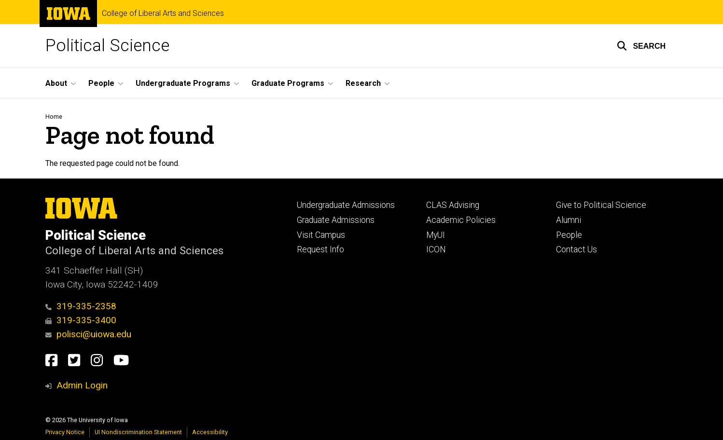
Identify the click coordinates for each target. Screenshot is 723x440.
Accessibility (210, 432)
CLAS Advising (452, 205)
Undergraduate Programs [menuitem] (183, 83)
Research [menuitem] (363, 83)
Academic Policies (461, 220)
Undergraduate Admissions (346, 205)
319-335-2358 (80, 306)
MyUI (435, 235)
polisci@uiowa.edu (88, 334)
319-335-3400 (80, 320)
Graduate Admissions (336, 220)
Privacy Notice (64, 432)
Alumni (568, 220)
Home (53, 116)
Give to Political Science (601, 205)
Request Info (320, 249)
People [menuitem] (101, 83)
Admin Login (82, 385)
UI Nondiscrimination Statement (138, 432)
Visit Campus (321, 235)
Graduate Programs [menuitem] (287, 83)
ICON (436, 249)
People (569, 235)
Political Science (107, 45)
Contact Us (576, 249)
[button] (641, 46)
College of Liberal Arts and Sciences (163, 13)
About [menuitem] (56, 83)
